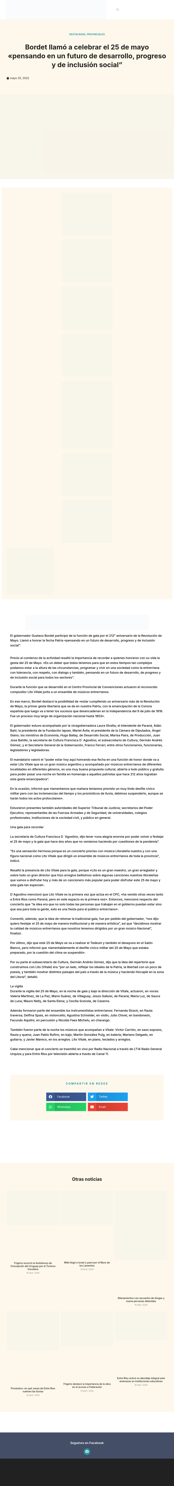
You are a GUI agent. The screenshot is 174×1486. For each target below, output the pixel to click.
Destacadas (77, 34)
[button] (117, 9)
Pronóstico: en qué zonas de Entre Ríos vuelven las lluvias (33, 1390)
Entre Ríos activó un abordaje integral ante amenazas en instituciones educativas (141, 1380)
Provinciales (96, 34)
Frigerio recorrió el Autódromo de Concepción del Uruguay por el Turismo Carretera (32, 1266)
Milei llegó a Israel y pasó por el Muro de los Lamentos (87, 1264)
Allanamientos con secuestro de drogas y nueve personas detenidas (141, 1300)
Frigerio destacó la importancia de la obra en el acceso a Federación (86, 1385)
